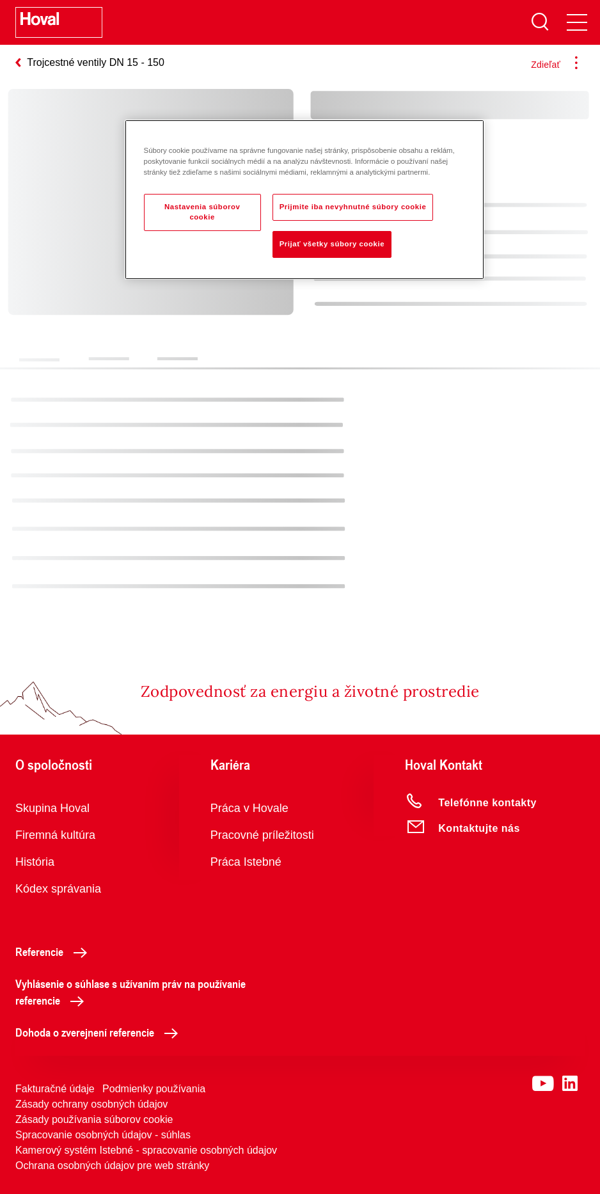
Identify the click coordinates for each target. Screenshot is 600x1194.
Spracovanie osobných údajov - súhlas (103, 1134)
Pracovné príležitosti (262, 835)
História (34, 862)
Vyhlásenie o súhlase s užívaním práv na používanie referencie (130, 991)
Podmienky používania (153, 1088)
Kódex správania (58, 888)
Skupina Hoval (52, 808)
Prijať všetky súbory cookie (332, 244)
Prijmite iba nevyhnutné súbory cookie (353, 207)
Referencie (54, 951)
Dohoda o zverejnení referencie (100, 1032)
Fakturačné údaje (55, 1088)
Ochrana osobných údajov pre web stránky (112, 1165)
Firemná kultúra (55, 835)
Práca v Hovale (249, 808)
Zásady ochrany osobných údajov (91, 1104)
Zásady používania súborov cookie (94, 1119)
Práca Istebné (245, 862)
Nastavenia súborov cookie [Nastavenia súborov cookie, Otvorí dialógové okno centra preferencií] (202, 212)
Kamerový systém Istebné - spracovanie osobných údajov (146, 1150)
